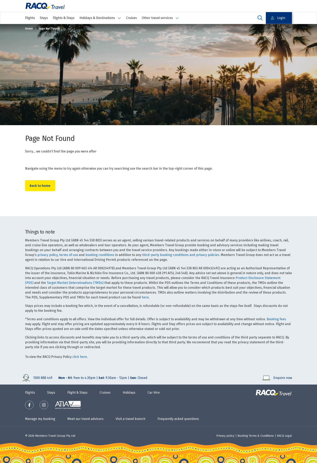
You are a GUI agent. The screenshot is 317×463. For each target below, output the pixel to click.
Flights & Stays (64, 18)
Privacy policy (225, 436)
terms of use (68, 255)
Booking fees (276, 319)
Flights (30, 18)
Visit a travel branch (130, 419)
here (145, 297)
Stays (44, 18)
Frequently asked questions (178, 419)
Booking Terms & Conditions (256, 436)
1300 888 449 (42, 378)
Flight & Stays (77, 392)
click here (79, 357)
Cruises (131, 18)
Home (29, 28)
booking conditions (100, 255)
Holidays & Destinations (100, 18)
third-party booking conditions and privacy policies (180, 255)
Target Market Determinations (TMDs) (75, 283)
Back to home (40, 186)
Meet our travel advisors (85, 419)
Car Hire (154, 392)
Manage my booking (40, 419)
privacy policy (47, 255)
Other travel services (160, 18)
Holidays (129, 392)
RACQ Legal (284, 436)
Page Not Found (49, 28)
